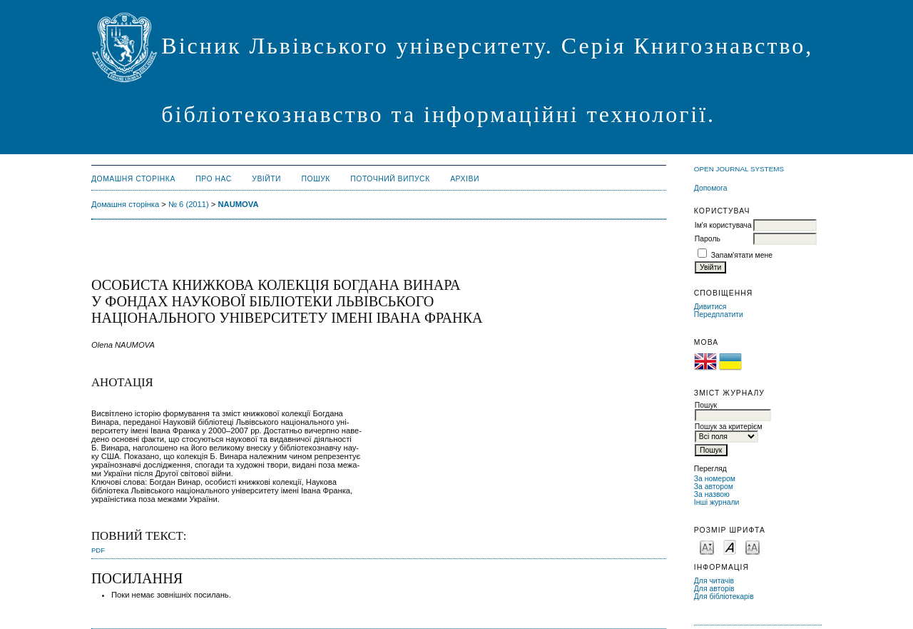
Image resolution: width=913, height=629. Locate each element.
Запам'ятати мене (741, 255)
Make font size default (730, 546)
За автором (713, 486)
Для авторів (714, 589)
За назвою (712, 494)
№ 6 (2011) (188, 204)
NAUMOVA (238, 204)
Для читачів (714, 581)
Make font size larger (752, 546)
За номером (714, 479)
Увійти (266, 179)
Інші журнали (716, 502)
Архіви (464, 179)
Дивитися (710, 307)
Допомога (711, 188)
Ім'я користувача (723, 225)
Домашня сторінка (133, 179)
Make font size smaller (707, 546)
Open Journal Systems (739, 169)
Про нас (213, 179)
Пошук (316, 179)
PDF (98, 550)
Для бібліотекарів (724, 596)
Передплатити (718, 314)
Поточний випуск (389, 179)
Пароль (707, 239)
